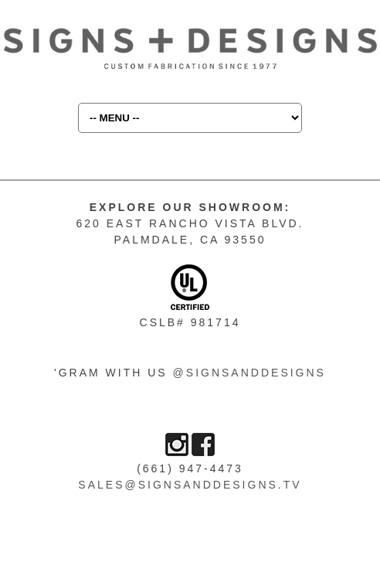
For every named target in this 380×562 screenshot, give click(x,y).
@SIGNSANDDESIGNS (249, 372)
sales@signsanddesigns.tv (189, 485)
